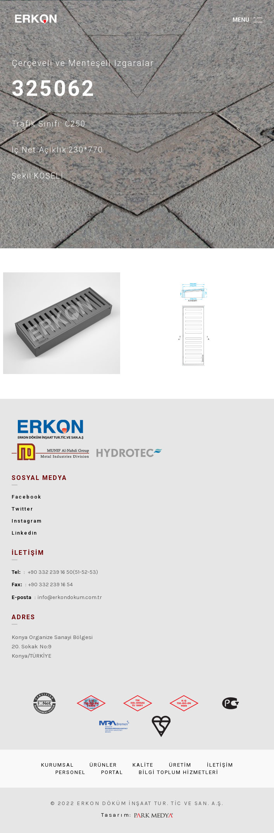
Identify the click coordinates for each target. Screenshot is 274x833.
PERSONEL (70, 772)
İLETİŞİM (220, 765)
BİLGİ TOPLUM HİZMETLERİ (179, 772)
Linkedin (24, 533)
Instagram (27, 521)
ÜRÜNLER (103, 765)
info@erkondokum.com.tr (70, 597)
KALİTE (143, 765)
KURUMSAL (57, 765)
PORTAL (112, 772)
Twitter (22, 509)
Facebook (26, 497)
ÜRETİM (180, 765)
